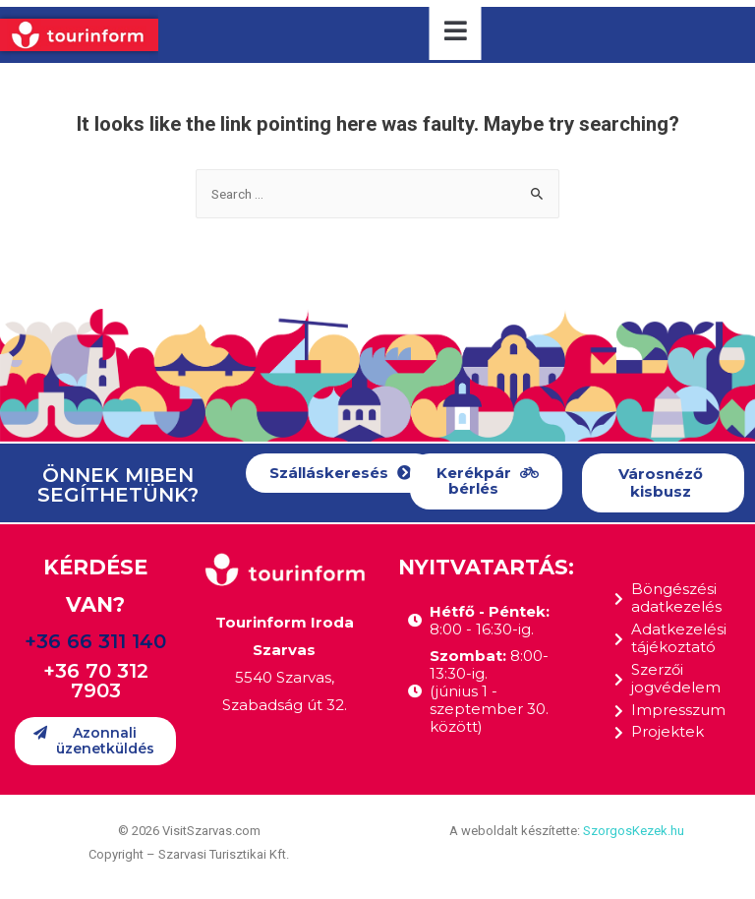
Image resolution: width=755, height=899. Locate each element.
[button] (341, 473)
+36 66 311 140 (95, 641)
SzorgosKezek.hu (633, 830)
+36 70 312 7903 (95, 680)
